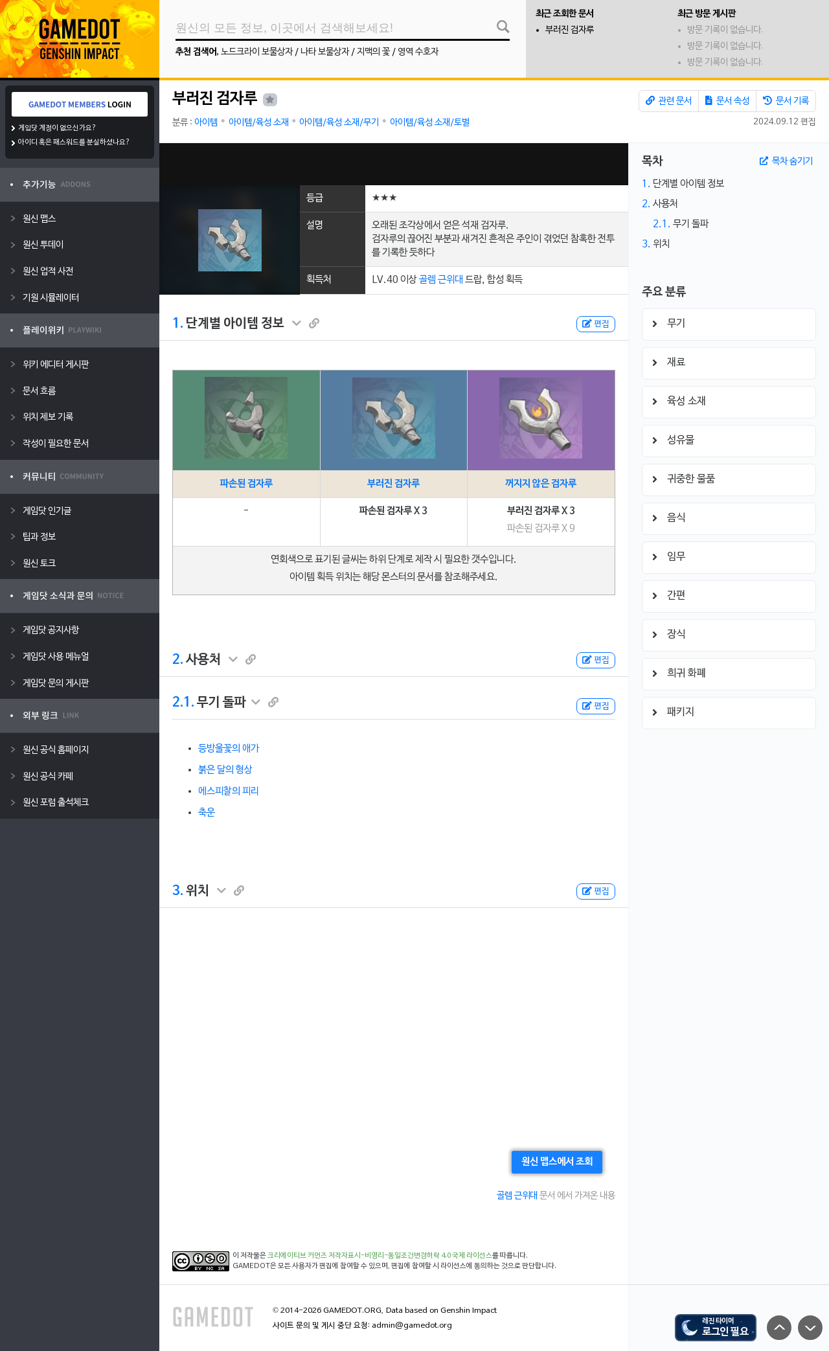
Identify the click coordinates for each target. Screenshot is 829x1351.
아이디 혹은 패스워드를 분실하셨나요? (74, 142)
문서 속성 (727, 101)
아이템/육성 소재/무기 (339, 123)
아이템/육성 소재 (259, 123)
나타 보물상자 (325, 52)
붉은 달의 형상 (225, 770)
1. (177, 324)
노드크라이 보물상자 (257, 52)
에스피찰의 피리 (228, 791)
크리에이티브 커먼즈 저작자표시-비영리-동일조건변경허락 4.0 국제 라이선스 (379, 1256)
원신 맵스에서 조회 (557, 1162)
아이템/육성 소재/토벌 (430, 123)
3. (177, 891)
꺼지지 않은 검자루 (540, 484)
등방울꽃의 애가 (228, 749)
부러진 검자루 (569, 30)
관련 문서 (669, 101)
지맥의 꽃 (373, 52)
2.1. (183, 703)
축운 (206, 813)
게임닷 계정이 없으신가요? (57, 128)
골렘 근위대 (441, 280)
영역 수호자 (418, 52)
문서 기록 (786, 101)
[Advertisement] (394, 164)
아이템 (206, 123)
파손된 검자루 (246, 484)
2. (177, 660)
